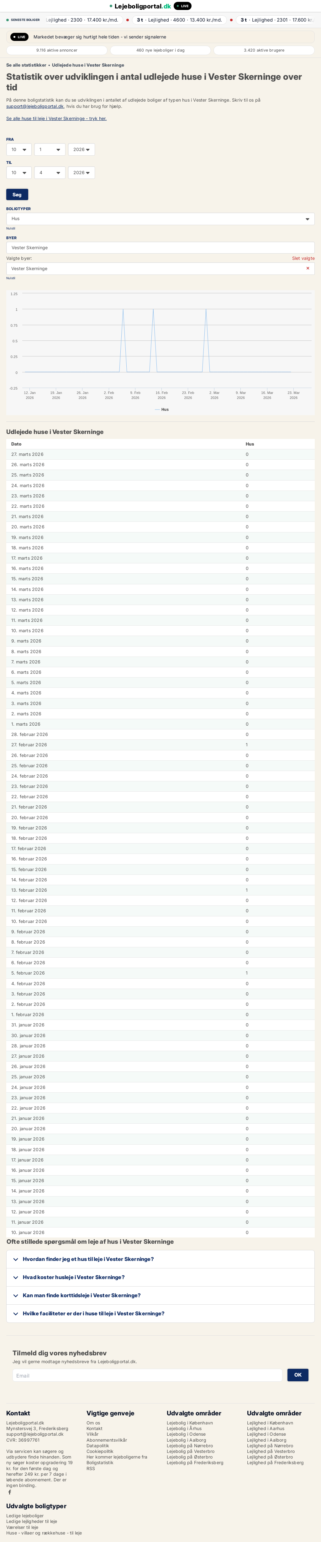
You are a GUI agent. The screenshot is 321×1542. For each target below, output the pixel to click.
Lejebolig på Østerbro (190, 1456)
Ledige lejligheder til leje (31, 1521)
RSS (91, 1468)
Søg (17, 195)
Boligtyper (18, 208)
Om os (93, 1422)
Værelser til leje (22, 1527)
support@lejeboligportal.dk (35, 106)
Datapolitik (98, 1445)
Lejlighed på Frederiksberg (275, 1462)
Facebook (9, 1492)
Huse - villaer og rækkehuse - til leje (44, 1532)
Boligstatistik (100, 1462)
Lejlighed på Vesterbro (271, 1451)
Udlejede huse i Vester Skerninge (88, 65)
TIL (9, 162)
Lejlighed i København (270, 1422)
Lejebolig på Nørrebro (190, 1445)
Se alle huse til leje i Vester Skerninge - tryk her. (56, 118)
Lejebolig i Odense (186, 1434)
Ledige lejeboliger (25, 1515)
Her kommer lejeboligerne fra (117, 1456)
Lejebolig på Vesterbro (190, 1451)
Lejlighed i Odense (266, 1434)
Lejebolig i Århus (184, 1428)
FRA (10, 139)
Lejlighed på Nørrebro (270, 1445)
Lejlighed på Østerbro (270, 1456)
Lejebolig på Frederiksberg (195, 1462)
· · (81, 20)
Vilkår (92, 1434)
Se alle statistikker (26, 65)
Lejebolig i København (190, 1422)
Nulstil (10, 228)
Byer (11, 237)
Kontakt (95, 1428)
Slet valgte (303, 258)
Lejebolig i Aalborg (186, 1440)
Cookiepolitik (100, 1451)
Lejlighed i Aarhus (266, 1428)
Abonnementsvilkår (107, 1440)
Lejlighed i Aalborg (267, 1440)
